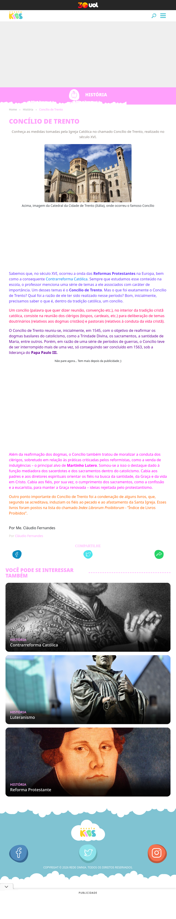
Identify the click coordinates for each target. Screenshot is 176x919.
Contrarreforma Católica (67, 279)
